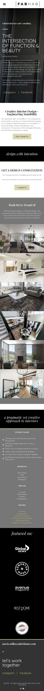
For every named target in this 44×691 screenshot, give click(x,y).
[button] (4, 4)
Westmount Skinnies (22, 516)
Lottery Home (22, 514)
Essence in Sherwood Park (22, 523)
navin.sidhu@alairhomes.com (19, 644)
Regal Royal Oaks (22, 520)
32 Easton (22, 511)
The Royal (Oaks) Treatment (22, 518)
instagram (9, 92)
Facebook (26, 92)
